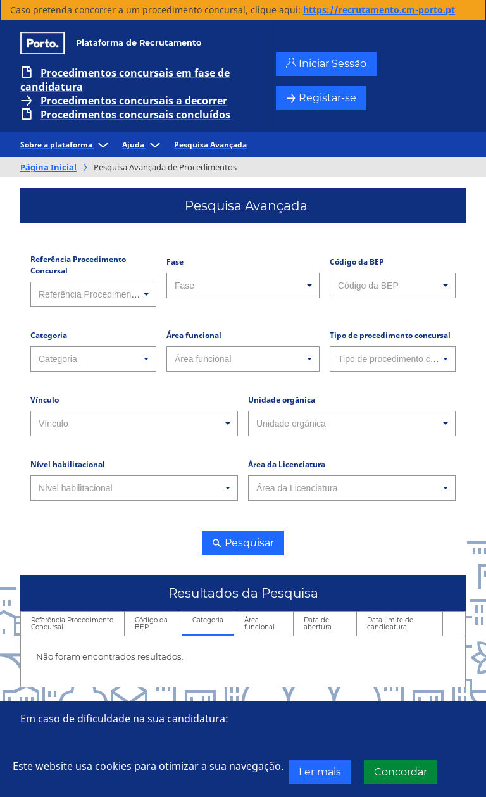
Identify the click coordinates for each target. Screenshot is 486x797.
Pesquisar (243, 543)
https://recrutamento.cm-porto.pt (379, 10)
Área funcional (193, 335)
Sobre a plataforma (66, 144)
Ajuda (143, 144)
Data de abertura (318, 624)
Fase (175, 261)
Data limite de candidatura (390, 624)
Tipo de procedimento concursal (390, 335)
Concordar (400, 772)
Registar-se (321, 98)
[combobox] (93, 294)
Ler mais (320, 772)
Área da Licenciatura (286, 464)
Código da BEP (357, 261)
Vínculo (44, 399)
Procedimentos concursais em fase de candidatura (125, 80)
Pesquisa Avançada (210, 144)
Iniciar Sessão (326, 64)
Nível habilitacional (67, 464)
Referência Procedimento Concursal (78, 265)
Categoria (48, 335)
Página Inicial (48, 167)
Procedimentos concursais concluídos (135, 115)
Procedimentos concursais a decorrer (133, 101)
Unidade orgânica (281, 399)
